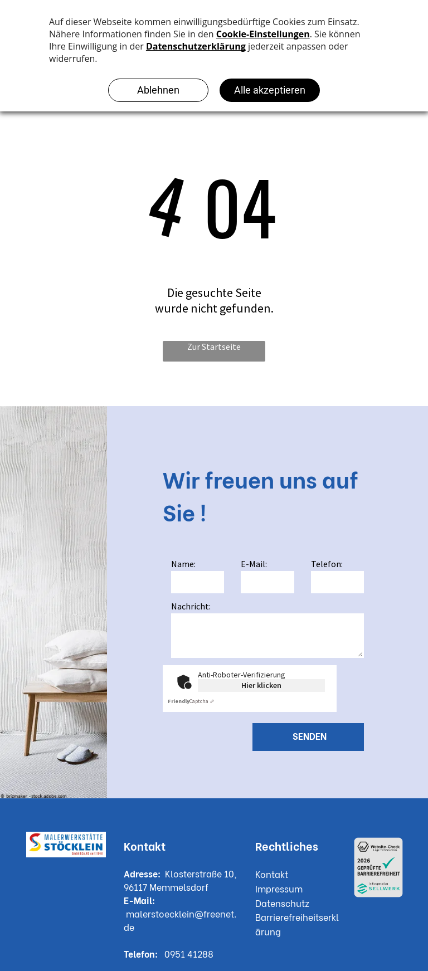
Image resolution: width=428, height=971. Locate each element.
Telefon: (327, 563)
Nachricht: (191, 606)
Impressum (279, 888)
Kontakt (271, 873)
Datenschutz (282, 902)
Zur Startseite (214, 346)
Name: (183, 563)
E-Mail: (254, 563)
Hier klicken (261, 685)
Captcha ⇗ (191, 701)
